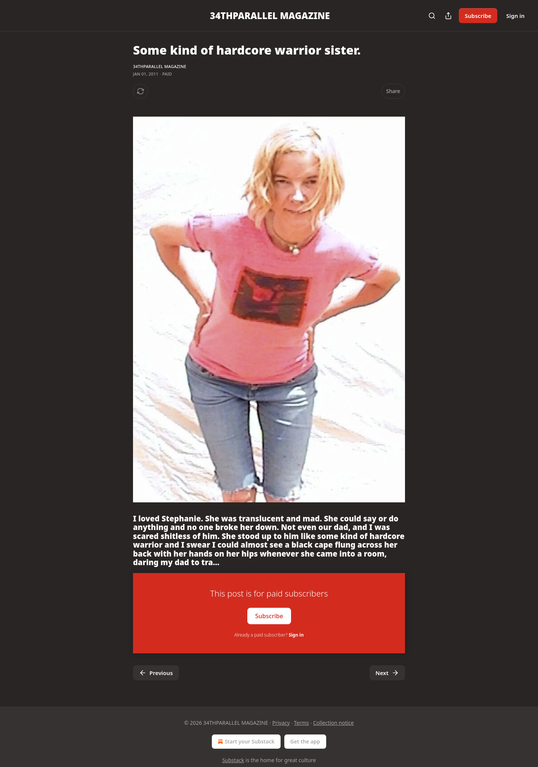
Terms (301, 722)
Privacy (281, 722)
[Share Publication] (448, 15)
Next (387, 673)
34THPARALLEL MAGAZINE (159, 66)
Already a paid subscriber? (268, 635)
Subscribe (478, 15)
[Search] (431, 15)
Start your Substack (245, 741)
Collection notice (333, 722)
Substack (233, 760)
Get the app (305, 741)
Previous (156, 673)
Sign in (515, 15)
